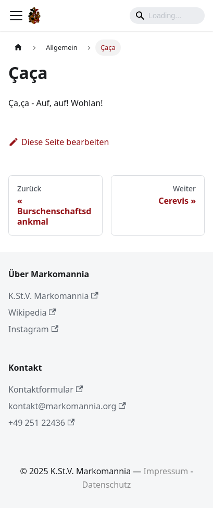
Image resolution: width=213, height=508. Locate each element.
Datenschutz (106, 484)
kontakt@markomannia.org (67, 406)
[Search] (167, 15)
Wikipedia (32, 312)
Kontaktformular (45, 389)
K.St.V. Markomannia (53, 296)
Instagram (33, 329)
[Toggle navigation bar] (16, 15)
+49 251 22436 (41, 422)
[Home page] (18, 48)
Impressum (166, 471)
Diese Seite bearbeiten (58, 142)
